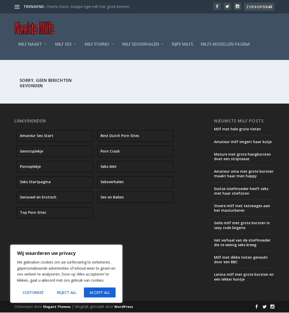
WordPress (123, 307)
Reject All (66, 292)
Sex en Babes (112, 197)
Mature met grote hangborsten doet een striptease (242, 157)
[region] (66, 274)
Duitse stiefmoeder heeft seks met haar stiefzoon (241, 191)
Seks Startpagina (35, 182)
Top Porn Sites (33, 213)
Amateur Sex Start (36, 136)
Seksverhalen (112, 182)
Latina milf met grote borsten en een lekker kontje (244, 277)
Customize (33, 292)
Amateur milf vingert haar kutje (243, 142)
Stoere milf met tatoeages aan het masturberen (242, 208)
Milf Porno (97, 47)
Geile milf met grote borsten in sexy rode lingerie (242, 225)
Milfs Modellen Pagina (225, 47)
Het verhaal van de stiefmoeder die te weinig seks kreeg (242, 243)
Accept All (100, 292)
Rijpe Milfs (182, 47)
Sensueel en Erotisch (38, 197)
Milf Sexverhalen (140, 47)
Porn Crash (110, 151)
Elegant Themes (57, 307)
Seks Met (108, 167)
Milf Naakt (30, 47)
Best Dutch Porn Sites (119, 136)
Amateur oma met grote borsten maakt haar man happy (243, 174)
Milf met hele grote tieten (237, 129)
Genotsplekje (31, 151)
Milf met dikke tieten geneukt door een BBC (241, 260)
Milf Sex (63, 47)
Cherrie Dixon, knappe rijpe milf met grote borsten (88, 6)
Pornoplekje (30, 167)
